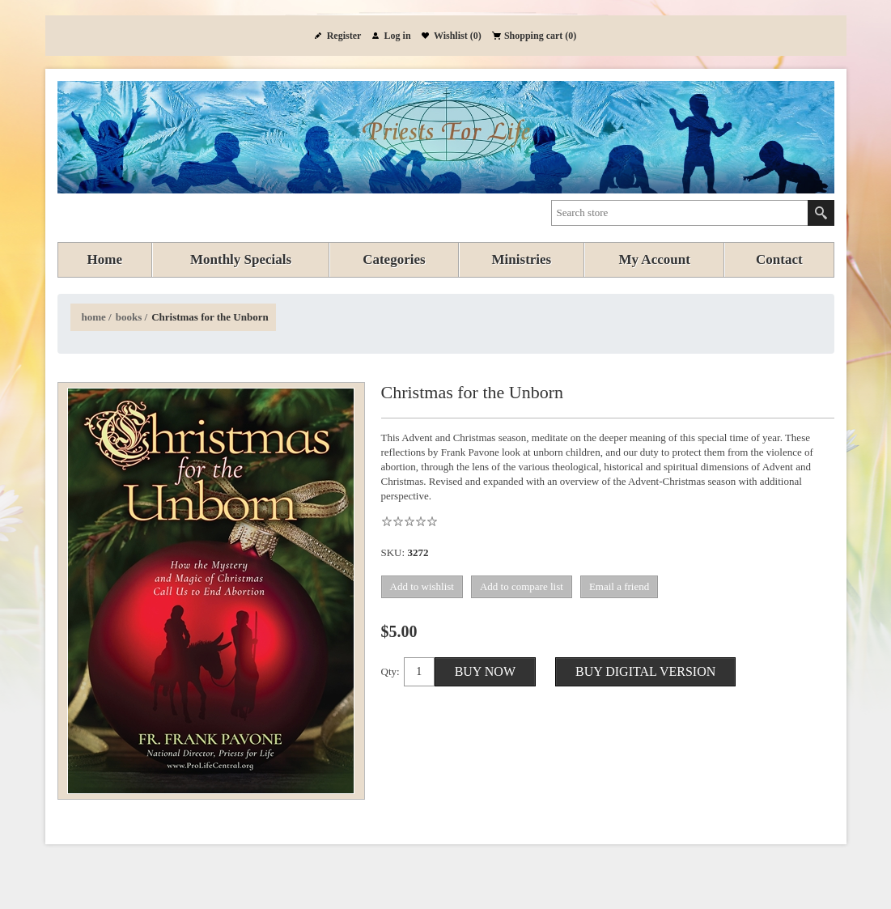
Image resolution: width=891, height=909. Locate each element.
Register (344, 35)
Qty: (390, 671)
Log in (397, 35)
